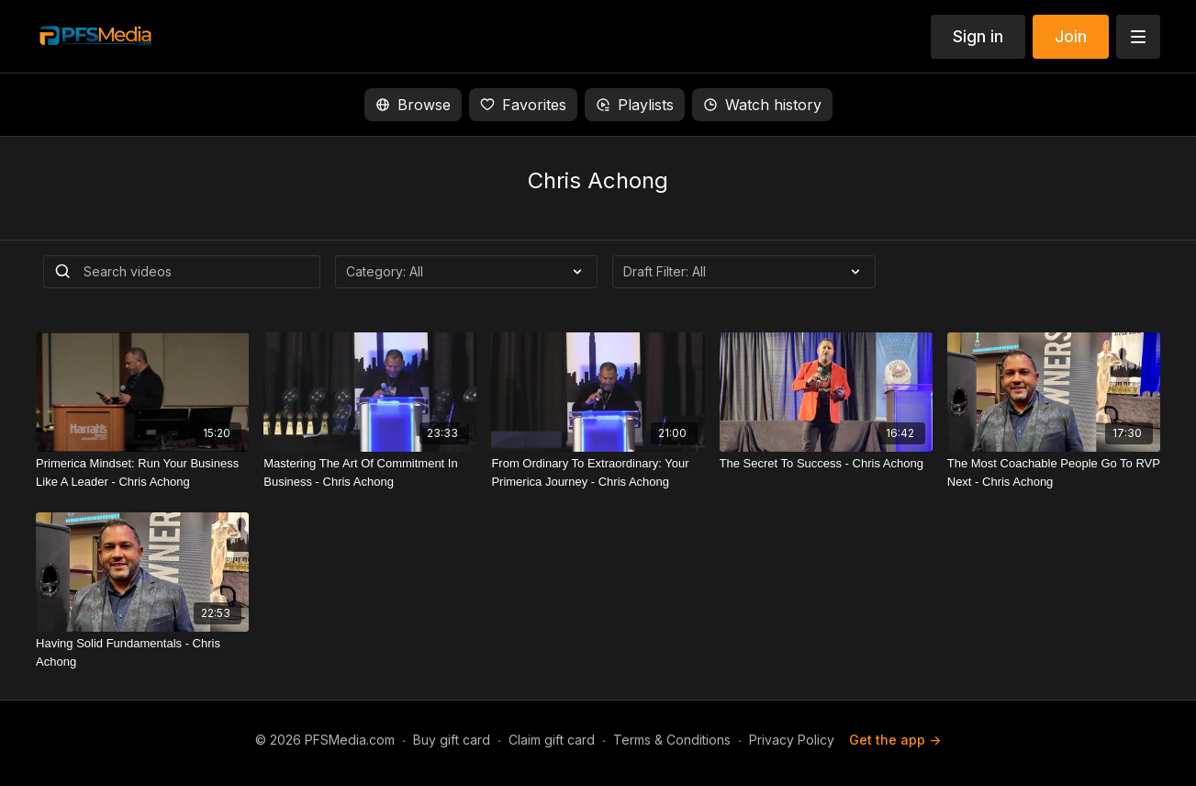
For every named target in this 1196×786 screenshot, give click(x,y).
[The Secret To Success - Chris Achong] (826, 464)
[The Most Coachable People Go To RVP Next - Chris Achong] (1053, 472)
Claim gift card (552, 739)
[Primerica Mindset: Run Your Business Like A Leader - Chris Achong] (142, 472)
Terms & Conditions (672, 739)
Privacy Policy (791, 739)
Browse (413, 104)
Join (1071, 36)
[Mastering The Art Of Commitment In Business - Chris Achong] (369, 472)
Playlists (635, 104)
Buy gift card (451, 739)
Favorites (523, 104)
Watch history (762, 104)
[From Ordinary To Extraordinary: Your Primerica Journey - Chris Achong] (597, 472)
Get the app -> (895, 739)
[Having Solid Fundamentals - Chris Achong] (142, 652)
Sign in (978, 36)
